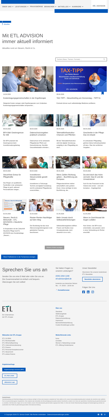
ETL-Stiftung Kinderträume (64, 345)
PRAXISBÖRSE (36, 6)
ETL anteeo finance (8, 354)
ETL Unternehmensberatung (11, 345)
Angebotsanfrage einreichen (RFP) (14, 369)
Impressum (59, 320)
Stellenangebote (61, 314)
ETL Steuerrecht (7, 352)
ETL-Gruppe (60, 316)
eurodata (59, 340)
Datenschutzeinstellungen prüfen (58, 414)
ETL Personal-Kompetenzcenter (12, 349)
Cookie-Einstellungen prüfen (65, 325)
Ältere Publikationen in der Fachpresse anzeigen (19, 257)
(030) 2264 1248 (62, 276)
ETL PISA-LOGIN (9, 375)
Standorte (59, 311)
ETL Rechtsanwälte (8, 340)
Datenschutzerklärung (63, 318)
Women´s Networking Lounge (65, 343)
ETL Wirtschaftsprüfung (10, 343)
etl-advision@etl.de (64, 279)
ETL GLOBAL (6, 338)
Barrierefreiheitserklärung (64, 323)
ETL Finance (6, 347)
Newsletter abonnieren (92, 279)
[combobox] (81, 59)
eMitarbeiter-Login (9, 382)
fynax (57, 338)
